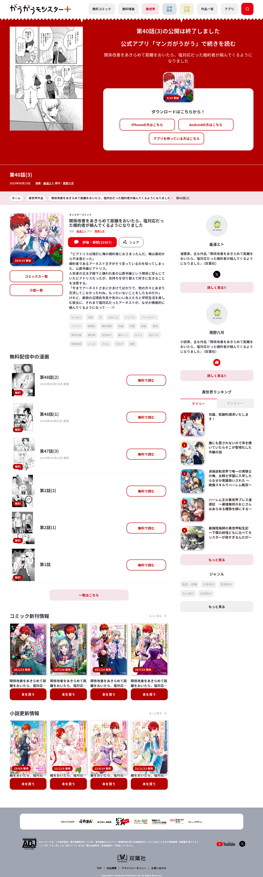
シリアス (130, 317)
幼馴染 (91, 326)
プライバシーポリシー (133, 843)
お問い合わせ (158, 843)
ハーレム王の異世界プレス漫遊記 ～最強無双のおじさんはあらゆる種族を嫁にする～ (230, 504)
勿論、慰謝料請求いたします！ (228, 416)
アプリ (229, 9)
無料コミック (101, 9)
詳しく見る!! (216, 287)
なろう (138, 335)
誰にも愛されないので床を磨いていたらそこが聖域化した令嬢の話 (230, 447)
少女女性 (187, 9)
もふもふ (76, 317)
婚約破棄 (107, 326)
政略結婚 (76, 344)
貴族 (155, 326)
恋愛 (90, 317)
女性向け (107, 335)
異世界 (150, 9)
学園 (132, 326)
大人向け (188, 593)
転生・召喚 (189, 584)
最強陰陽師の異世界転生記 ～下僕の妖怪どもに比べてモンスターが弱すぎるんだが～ (230, 533)
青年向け (226, 584)
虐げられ (154, 335)
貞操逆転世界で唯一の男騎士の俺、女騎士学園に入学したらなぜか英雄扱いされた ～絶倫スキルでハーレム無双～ (230, 478)
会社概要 (112, 843)
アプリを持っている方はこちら (176, 138)
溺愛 (132, 344)
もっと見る (217, 559)
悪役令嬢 (76, 335)
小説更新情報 (24, 713)
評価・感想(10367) (96, 242)
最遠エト (48, 183)
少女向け (206, 593)
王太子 (119, 344)
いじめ (91, 344)
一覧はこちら (89, 595)
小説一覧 (36, 290)
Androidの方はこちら (205, 124)
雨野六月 (68, 183)
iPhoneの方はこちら (147, 124)
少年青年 (169, 9)
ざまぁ (105, 344)
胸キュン (123, 335)
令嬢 (120, 326)
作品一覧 (207, 9)
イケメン (76, 326)
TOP (99, 843)
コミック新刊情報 (29, 616)
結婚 (143, 326)
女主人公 (113, 317)
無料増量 (128, 9)
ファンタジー (148, 317)
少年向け (208, 584)
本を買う (28, 694)
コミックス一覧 (36, 276)
